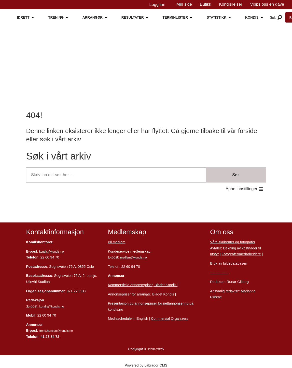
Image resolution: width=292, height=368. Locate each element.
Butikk (205, 4)
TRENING (56, 17)
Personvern (219, 272)
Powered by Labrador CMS (146, 365)
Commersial (160, 318)
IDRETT (23, 17)
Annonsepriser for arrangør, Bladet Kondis (141, 294)
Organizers (179, 318)
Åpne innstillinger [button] (241, 188)
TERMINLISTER (175, 17)
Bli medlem (116, 242)
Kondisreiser (230, 4)
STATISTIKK (216, 17)
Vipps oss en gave (267, 4)
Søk (236, 174)
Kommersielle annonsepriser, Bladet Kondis (142, 285)
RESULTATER (132, 17)
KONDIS (251, 17)
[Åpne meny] (280, 17)
